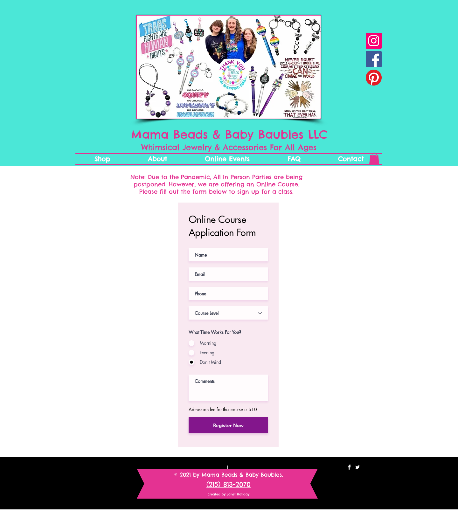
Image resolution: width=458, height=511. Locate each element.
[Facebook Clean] (349, 467)
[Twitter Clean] (357, 467)
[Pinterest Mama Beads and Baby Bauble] (374, 78)
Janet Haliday (238, 494)
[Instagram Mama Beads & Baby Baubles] (374, 41)
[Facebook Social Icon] (374, 59)
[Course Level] (228, 313)
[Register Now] (228, 425)
